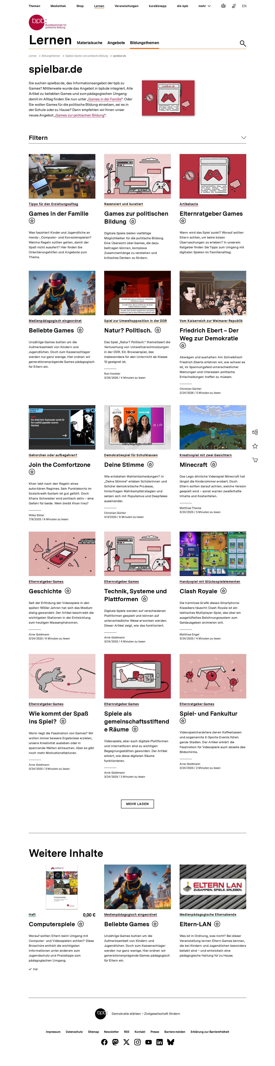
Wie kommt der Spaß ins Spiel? (58, 717)
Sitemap (93, 1043)
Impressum (53, 1043)
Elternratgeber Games (211, 213)
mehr (204, 6)
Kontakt (140, 1043)
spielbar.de (119, 55)
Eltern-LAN (195, 924)
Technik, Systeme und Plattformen (135, 595)
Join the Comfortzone (59, 464)
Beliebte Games (52, 330)
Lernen (33, 55)
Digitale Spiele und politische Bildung (86, 55)
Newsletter (111, 1043)
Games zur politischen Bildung (80, 115)
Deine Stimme (124, 464)
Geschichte (46, 591)
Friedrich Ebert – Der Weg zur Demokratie (209, 334)
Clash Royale (199, 591)
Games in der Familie (104, 99)
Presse (154, 1043)
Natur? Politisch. (128, 330)
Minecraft (194, 464)
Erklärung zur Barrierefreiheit (210, 1043)
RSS (126, 1043)
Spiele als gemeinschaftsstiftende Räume (136, 721)
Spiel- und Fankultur (208, 713)
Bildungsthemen (51, 55)
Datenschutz (74, 1043)
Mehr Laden (137, 804)
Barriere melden (174, 1043)
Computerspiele (52, 924)
